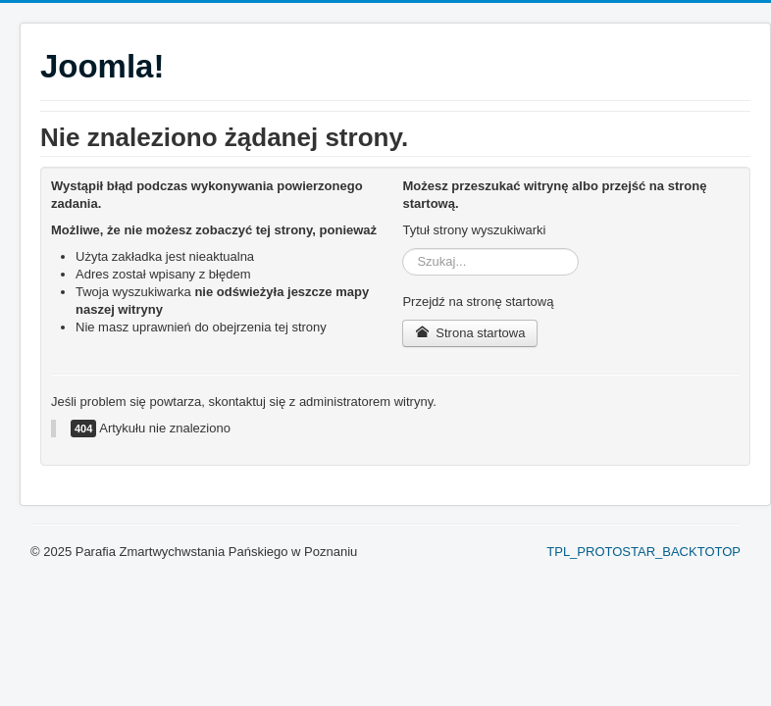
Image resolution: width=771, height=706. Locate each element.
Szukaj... (402, 248)
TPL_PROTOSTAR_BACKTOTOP (643, 551)
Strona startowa (470, 333)
